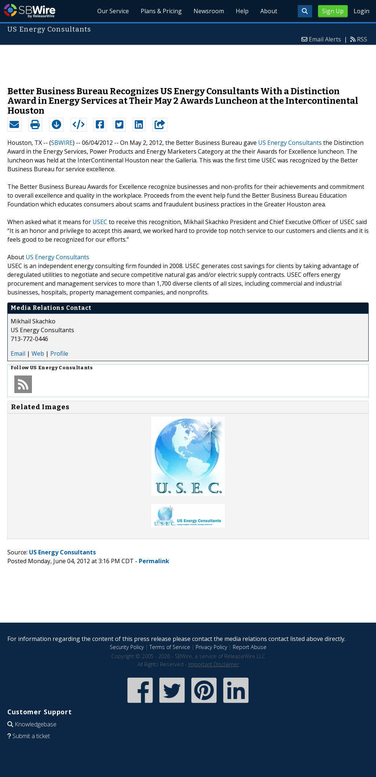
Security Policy (127, 647)
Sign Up (333, 11)
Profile (59, 353)
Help (242, 11)
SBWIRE (62, 143)
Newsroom (209, 11)
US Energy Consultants (290, 143)
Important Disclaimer (213, 664)
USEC (100, 222)
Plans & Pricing (161, 11)
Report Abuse (250, 647)
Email (18, 353)
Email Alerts (325, 39)
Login (361, 11)
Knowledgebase (36, 724)
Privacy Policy (211, 647)
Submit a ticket (31, 736)
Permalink (154, 561)
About (268, 11)
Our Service (113, 11)
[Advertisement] (188, 61)
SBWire (29, 11)
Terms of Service (169, 647)
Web (38, 353)
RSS (362, 39)
